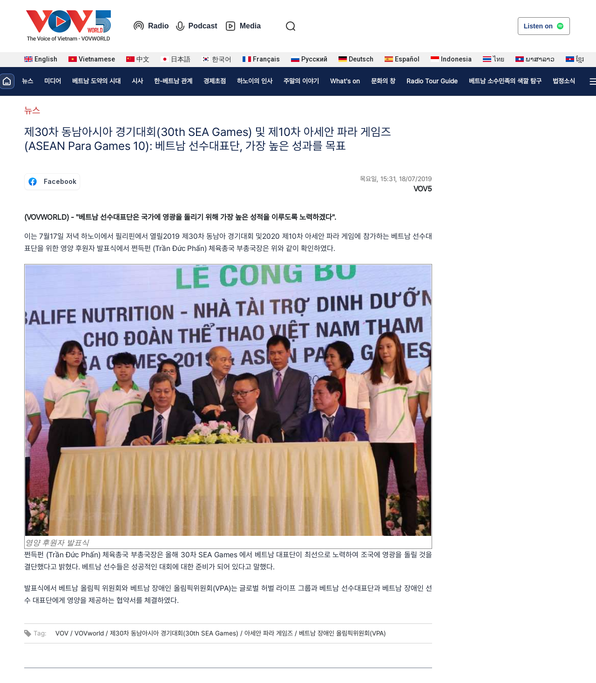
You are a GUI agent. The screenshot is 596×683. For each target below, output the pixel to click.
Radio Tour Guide (432, 81)
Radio (151, 26)
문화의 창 (383, 81)
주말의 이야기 (301, 81)
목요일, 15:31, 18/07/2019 (396, 179)
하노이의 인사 (254, 81)
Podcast (196, 26)
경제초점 (214, 81)
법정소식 (564, 81)
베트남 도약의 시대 (96, 81)
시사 (137, 81)
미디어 (52, 81)
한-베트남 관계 (173, 81)
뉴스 (27, 81)
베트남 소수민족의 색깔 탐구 (505, 81)
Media (243, 26)
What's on (345, 81)
